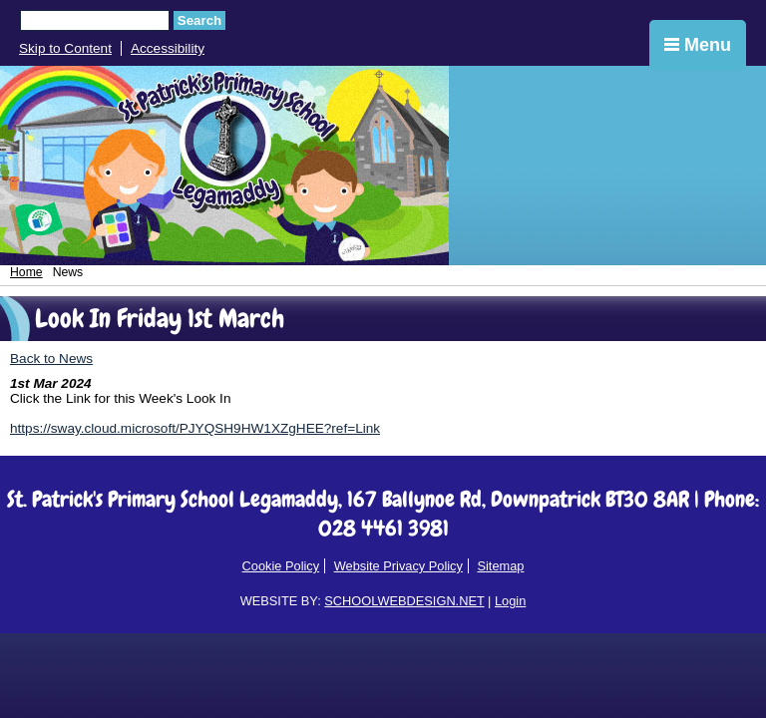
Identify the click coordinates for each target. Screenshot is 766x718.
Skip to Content (65, 48)
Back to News (51, 358)
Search (199, 20)
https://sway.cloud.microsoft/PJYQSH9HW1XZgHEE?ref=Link (195, 428)
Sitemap (500, 565)
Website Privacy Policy (398, 565)
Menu (697, 45)
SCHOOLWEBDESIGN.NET (404, 600)
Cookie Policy (281, 565)
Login (510, 600)
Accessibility (167, 48)
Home (26, 272)
